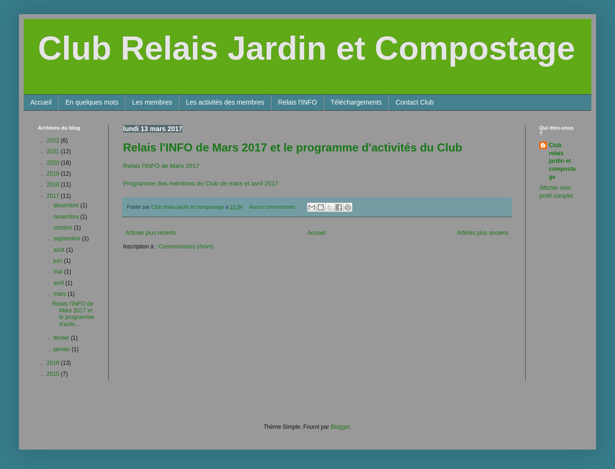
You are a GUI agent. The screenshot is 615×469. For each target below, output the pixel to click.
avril (59, 283)
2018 (54, 184)
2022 (54, 140)
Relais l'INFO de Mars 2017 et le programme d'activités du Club (292, 147)
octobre (63, 227)
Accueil (41, 102)
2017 (54, 196)
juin (58, 260)
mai (58, 271)
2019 (54, 173)
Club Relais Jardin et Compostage (306, 48)
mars (60, 294)
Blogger (340, 427)
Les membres (152, 102)
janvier (62, 349)
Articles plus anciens (483, 233)
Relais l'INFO (297, 102)
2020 (54, 162)
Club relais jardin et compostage (562, 161)
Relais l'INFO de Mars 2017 (161, 165)
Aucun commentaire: (273, 207)
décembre (66, 205)
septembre (67, 238)
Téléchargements (356, 102)
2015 (54, 374)
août (59, 250)
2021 (54, 151)
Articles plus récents (150, 233)
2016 (54, 363)
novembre (66, 216)
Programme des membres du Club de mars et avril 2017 (200, 183)
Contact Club (414, 102)
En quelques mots (91, 102)
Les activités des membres (225, 102)
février (62, 338)
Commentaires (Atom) (186, 246)
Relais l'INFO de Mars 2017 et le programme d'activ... (73, 314)
